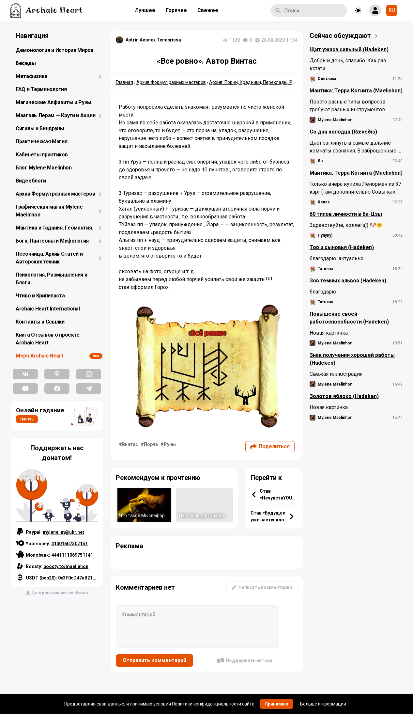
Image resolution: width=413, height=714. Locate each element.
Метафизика (31, 76)
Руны (170, 444)
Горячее (176, 10)
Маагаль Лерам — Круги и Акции (55, 115)
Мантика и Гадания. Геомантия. (54, 228)
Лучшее (145, 10)
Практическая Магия (42, 141)
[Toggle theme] (358, 10)
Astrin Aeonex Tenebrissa (153, 39)
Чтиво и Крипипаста (40, 296)
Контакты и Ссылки (40, 322)
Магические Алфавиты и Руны (53, 102)
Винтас (130, 444)
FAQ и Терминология (41, 89)
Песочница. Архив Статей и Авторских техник (49, 258)
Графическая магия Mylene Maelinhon (49, 211)
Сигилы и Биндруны (40, 128)
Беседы (26, 63)
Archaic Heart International (48, 309)
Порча (151, 444)
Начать (27, 419)
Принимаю (276, 703)
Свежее (207, 10)
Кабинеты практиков (42, 154)
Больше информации (323, 703)
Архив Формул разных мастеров (55, 194)
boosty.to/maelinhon (65, 566)
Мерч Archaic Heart (39, 356)
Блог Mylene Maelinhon (44, 168)
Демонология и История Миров (55, 50)
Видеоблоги (31, 181)
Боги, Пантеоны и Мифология (52, 241)
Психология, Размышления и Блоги (51, 279)
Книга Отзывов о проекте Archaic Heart (48, 339)
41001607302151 (69, 543)
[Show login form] (375, 10)
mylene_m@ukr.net (63, 532)
